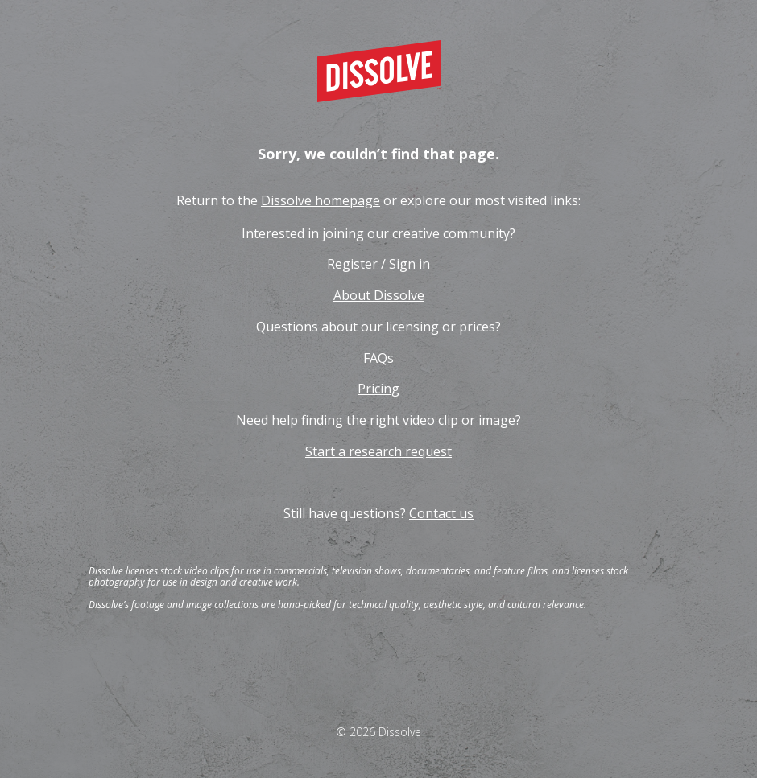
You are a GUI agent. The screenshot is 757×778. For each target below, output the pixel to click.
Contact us (441, 513)
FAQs (378, 358)
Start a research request (378, 451)
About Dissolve (378, 295)
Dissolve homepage (320, 200)
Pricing (378, 388)
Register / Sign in (378, 264)
